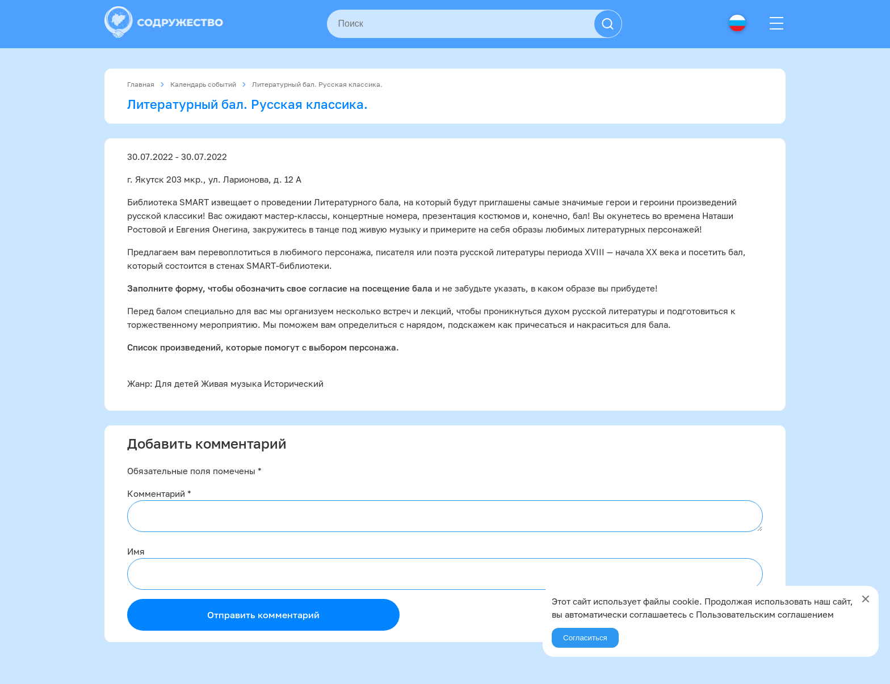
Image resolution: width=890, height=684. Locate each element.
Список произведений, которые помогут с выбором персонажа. (263, 347)
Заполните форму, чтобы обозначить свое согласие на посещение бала (280, 288)
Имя (136, 551)
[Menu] (776, 24)
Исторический (294, 383)
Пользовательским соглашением (765, 614)
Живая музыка (231, 383)
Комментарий (159, 493)
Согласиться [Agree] (585, 638)
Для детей (177, 383)
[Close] (866, 599)
